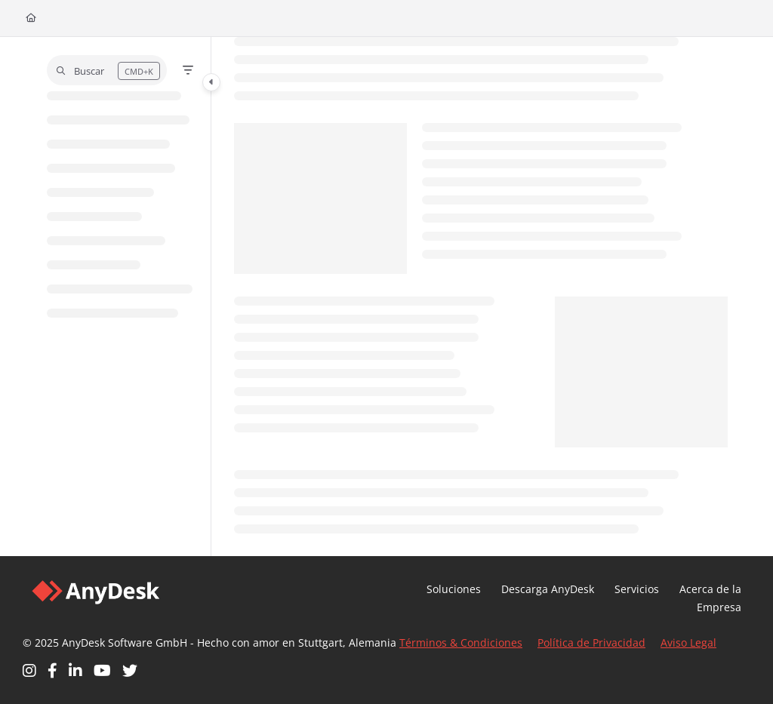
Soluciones (454, 589)
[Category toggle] (211, 82)
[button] (107, 70)
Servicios (636, 589)
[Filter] (188, 70)
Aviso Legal (688, 642)
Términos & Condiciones (460, 642)
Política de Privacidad (591, 642)
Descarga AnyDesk (547, 589)
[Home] (31, 18)
